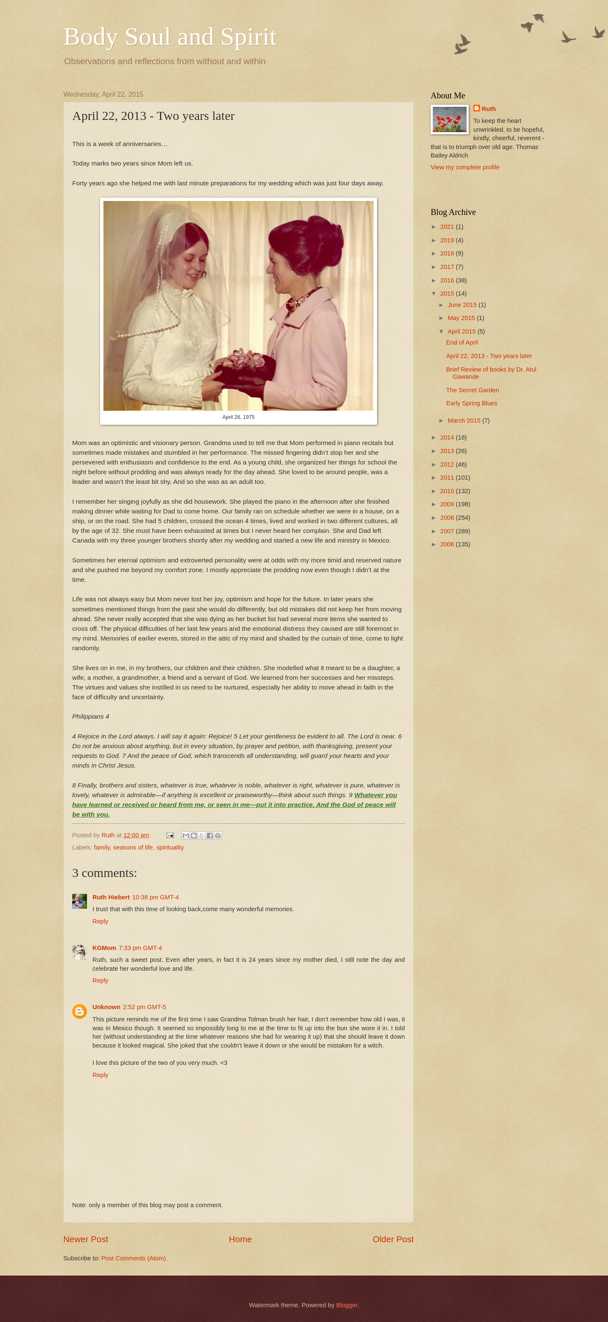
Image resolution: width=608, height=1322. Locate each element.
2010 (448, 491)
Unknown (106, 1007)
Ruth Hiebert (111, 897)
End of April (462, 342)
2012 (448, 464)
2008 (448, 517)
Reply (100, 921)
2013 (448, 451)
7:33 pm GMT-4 (140, 948)
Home (240, 1239)
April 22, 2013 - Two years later (489, 356)
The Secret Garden (472, 390)
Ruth (489, 109)
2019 (448, 240)
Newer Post (85, 1239)
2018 (448, 253)
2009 (448, 504)
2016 (448, 280)
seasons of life (133, 847)
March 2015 (465, 420)
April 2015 (462, 331)
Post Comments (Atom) (133, 1258)
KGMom (104, 948)
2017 (448, 266)
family (102, 847)
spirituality (170, 847)
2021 (448, 226)
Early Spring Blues (471, 403)
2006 (448, 544)
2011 (448, 477)
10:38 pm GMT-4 (155, 897)
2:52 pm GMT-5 (144, 1007)
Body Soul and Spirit (170, 36)
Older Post (393, 1239)
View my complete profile (465, 167)
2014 (448, 437)
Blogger (346, 1305)
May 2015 (462, 318)
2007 (448, 531)
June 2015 (463, 304)
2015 (448, 293)
